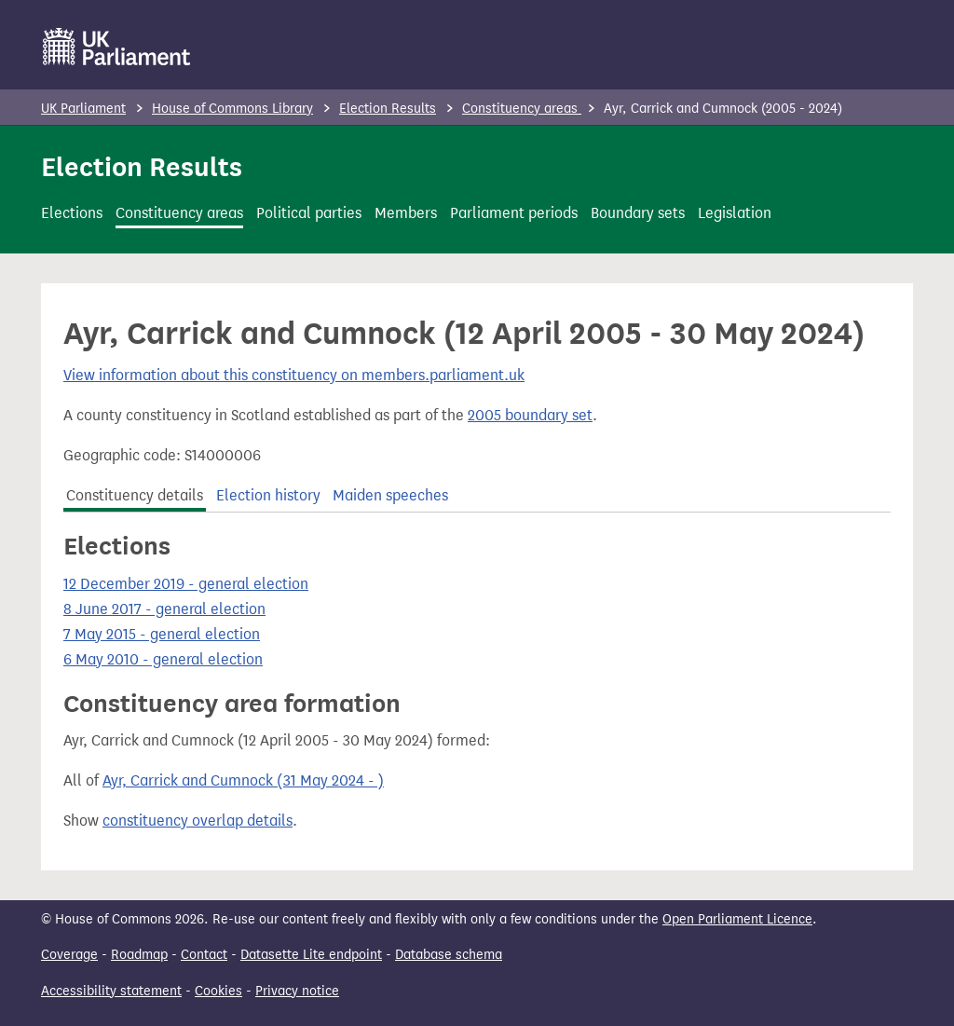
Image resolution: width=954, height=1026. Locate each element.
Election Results (387, 108)
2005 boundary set (530, 415)
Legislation (734, 213)
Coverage (69, 955)
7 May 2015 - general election (161, 634)
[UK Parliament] (117, 46)
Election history (268, 495)
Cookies (218, 991)
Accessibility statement (111, 991)
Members (406, 213)
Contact (204, 955)
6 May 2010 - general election (163, 659)
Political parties (308, 213)
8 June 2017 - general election (164, 609)
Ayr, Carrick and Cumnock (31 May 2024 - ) (243, 780)
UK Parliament (83, 108)
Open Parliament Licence (737, 919)
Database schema (448, 955)
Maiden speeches (390, 495)
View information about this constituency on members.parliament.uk (294, 375)
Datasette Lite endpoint (311, 955)
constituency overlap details (197, 820)
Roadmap (139, 955)
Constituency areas (521, 108)
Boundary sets (638, 213)
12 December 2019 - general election (185, 584)
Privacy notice (297, 991)
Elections (71, 213)
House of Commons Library (232, 108)
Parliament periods (514, 213)
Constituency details (134, 495)
